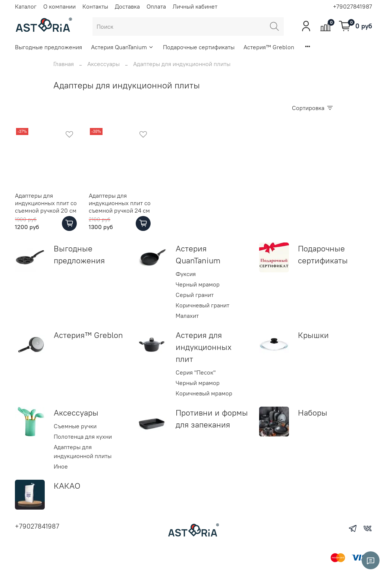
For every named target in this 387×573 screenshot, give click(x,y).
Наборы (312, 412)
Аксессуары (103, 64)
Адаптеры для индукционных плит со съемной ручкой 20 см (46, 203)
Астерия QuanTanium (122, 47)
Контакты (95, 6)
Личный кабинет (195, 6)
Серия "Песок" (195, 372)
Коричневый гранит (202, 305)
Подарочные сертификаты (199, 47)
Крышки (313, 335)
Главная (63, 64)
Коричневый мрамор (204, 393)
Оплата (156, 6)
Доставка (127, 6)
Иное (61, 466)
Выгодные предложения (48, 47)
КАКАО (67, 485)
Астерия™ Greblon (268, 47)
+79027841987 (352, 6)
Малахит (187, 315)
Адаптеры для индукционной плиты (82, 451)
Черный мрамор (198, 284)
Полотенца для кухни (83, 436)
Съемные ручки (75, 426)
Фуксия (186, 274)
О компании (59, 6)
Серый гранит (195, 294)
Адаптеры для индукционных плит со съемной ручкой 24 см (120, 203)
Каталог (26, 6)
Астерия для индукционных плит (204, 347)
